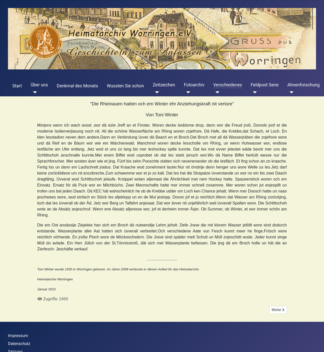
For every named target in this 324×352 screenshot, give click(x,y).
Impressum (18, 335)
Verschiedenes (227, 84)
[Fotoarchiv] (187, 92)
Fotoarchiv (194, 84)
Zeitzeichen (164, 84)
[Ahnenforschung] (290, 92)
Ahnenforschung (303, 84)
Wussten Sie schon (125, 85)
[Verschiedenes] (216, 92)
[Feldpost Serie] (254, 92)
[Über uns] (34, 92)
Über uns (39, 84)
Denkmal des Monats (77, 85)
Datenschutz (19, 343)
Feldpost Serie (265, 84)
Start (17, 85)
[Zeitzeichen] (156, 92)
